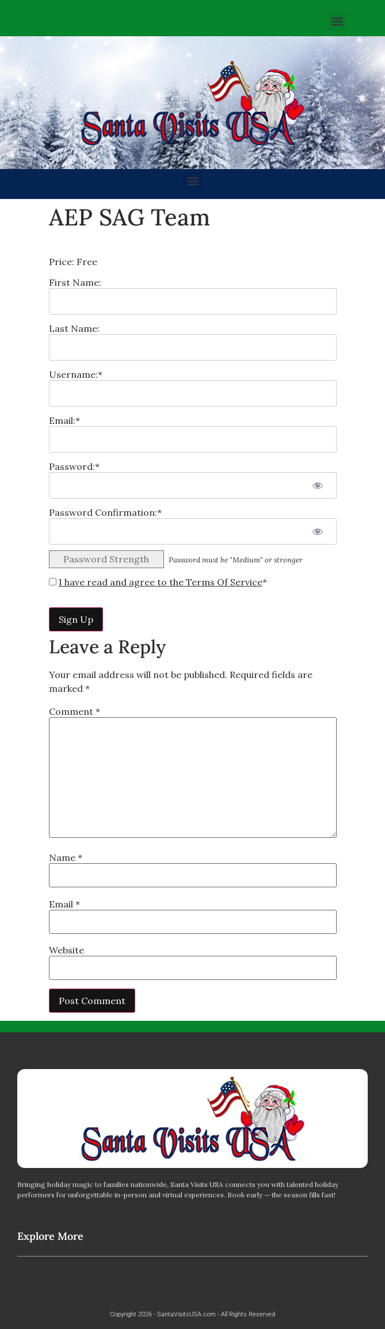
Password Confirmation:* (105, 512)
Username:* (75, 374)
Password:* (74, 466)
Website (66, 950)
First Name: (75, 282)
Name (65, 857)
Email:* (64, 420)
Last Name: (74, 328)
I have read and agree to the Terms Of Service (160, 582)
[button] (337, 21)
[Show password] (318, 485)
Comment (74, 711)
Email (64, 904)
